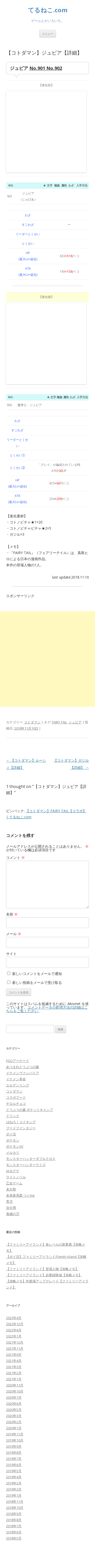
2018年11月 (14, 1348)
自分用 (11, 1054)
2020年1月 (14, 1274)
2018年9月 (14, 1360)
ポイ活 (11, 980)
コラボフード (16, 944)
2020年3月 (14, 1262)
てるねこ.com (47, 10)
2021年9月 (14, 1201)
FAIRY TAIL (59, 568)
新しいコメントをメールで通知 (37, 820)
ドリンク (12, 962)
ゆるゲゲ (12, 1017)
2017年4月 (14, 1446)
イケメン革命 (16, 925)
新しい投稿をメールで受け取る (37, 828)
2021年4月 (14, 1207)
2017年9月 (14, 1415)
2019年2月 (14, 1335)
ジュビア (75, 568)
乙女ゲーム (14, 1029)
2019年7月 (14, 1305)
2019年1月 (14, 1341)
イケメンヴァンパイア (22, 919)
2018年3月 (14, 1397)
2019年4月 (14, 1323)
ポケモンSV (14, 993)
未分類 (11, 1035)
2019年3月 (14, 1329)
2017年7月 (14, 1427)
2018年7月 (14, 1372)
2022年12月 (14, 1170)
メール (13, 780)
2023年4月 (14, 1164)
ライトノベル (16, 1023)
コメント (15, 703)
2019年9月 (14, 1293)
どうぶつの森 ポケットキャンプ (29, 956)
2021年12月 (14, 1188)
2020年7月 (14, 1244)
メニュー (47, 33)
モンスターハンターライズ (26, 1011)
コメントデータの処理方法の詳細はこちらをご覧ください (47, 855)
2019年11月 (14, 1280)
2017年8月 (14, 1421)
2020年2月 (14, 1268)
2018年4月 (14, 1390)
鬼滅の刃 (12, 1060)
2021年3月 (14, 1213)
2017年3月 (14, 1452)
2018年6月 (14, 1378)
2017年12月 (14, 1403)
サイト (11, 800)
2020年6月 (14, 1250)
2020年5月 (14, 1256)
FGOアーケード (17, 907)
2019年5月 (14, 1317)
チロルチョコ (16, 950)
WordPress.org (17, 1501)
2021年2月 (14, 1219)
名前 (12, 760)
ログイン (12, 1482)
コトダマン (32, 568)
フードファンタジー (21, 974)
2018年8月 (14, 1366)
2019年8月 (14, 1299)
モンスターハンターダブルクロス (30, 1005)
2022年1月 (14, 1182)
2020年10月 (14, 1237)
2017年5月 (14, 1439)
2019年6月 (14, 1311)
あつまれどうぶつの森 (22, 913)
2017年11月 (14, 1409)
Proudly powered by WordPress (29, 1532)
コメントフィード (19, 1495)
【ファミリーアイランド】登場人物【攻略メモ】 (42, 1115)
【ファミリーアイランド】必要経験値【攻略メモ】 (44, 1121)
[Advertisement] (47, 505)
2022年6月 (14, 1176)
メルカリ (12, 999)
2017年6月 (14, 1433)
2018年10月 (14, 1354)
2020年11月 (14, 1231)
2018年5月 (14, 1384)
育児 (9, 1048)
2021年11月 (14, 1195)
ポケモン (12, 986)
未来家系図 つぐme (20, 1041)
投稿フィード (16, 1488)
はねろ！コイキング (21, 968)
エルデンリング (17, 931)
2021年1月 (14, 1225)
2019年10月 (14, 1286)
